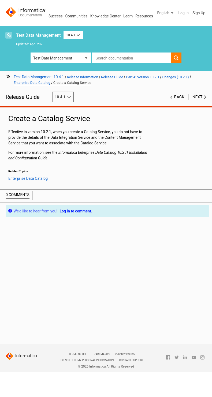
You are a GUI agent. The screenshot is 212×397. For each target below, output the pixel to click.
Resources (144, 16)
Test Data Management (38, 35)
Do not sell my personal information (87, 360)
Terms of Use (78, 354)
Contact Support (131, 360)
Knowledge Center (105, 16)
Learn (128, 16)
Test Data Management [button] (52, 58)
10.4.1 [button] (73, 35)
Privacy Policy (125, 354)
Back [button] (179, 97)
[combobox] (131, 58)
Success (56, 16)
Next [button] (197, 97)
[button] (166, 13)
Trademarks (101, 354)
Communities (76, 16)
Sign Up (198, 13)
